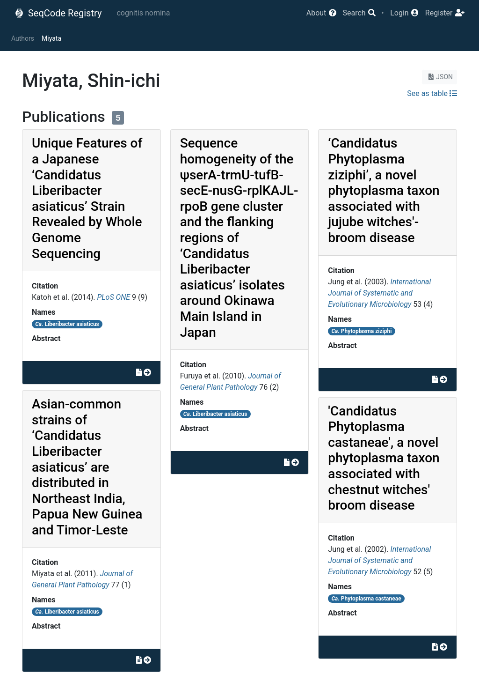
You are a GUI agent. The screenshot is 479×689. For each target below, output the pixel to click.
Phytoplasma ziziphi (362, 331)
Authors (22, 38)
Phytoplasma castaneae (366, 598)
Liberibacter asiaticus (67, 324)
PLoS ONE (113, 297)
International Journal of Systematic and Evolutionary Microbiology (379, 293)
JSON (439, 77)
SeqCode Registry (58, 13)
